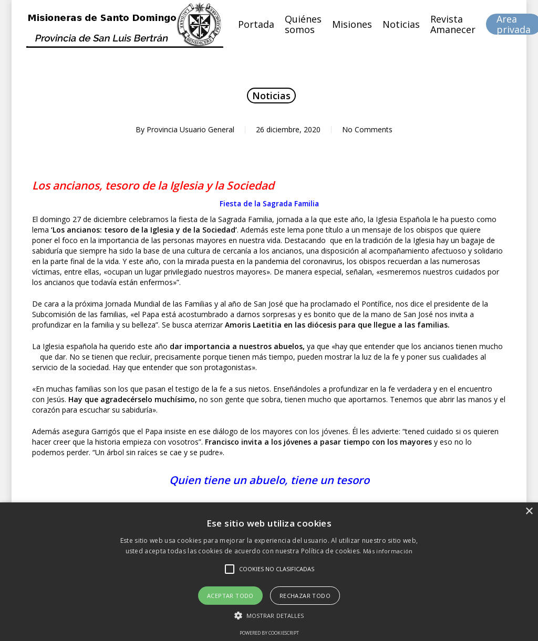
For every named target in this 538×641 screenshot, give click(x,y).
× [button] (529, 512)
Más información (388, 551)
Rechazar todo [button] (305, 596)
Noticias (271, 95)
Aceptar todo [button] (230, 596)
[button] (269, 615)
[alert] (269, 571)
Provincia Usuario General (190, 129)
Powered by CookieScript (269, 632)
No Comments (367, 129)
